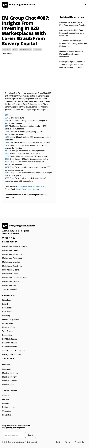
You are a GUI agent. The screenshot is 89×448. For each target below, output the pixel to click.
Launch (5, 304)
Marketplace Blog (9, 285)
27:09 (7, 156)
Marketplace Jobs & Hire (12, 266)
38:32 (7, 167)
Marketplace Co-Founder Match (15, 278)
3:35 (6, 121)
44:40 (7, 173)
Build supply (7, 308)
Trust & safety (7, 331)
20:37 (7, 145)
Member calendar (9, 381)
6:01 (6, 126)
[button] (85, 4)
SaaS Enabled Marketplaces (13, 351)
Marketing (6, 316)
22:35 (7, 151)
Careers (5, 403)
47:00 (7, 178)
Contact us (6, 411)
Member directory (9, 377)
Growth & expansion (10, 319)
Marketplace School (10, 274)
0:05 (6, 115)
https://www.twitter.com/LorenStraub (32, 186)
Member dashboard (10, 373)
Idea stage (6, 300)
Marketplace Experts (10, 270)
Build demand (7, 312)
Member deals (8, 385)
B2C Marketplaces (9, 343)
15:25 (7, 137)
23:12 (7, 154)
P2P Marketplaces (9, 339)
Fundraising (7, 335)
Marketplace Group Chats (12, 258)
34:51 (7, 162)
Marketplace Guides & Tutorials (15, 247)
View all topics (8, 358)
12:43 (7, 132)
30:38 (7, 159)
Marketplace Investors (11, 262)
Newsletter (6, 415)
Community (7, 369)
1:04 (6, 118)
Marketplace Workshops (12, 254)
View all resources (9, 289)
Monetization (7, 323)
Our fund (5, 399)
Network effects (8, 327)
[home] (39, 5)
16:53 (7, 143)
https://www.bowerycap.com (28, 189)
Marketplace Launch (10, 282)
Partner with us (8, 407)
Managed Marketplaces (11, 354)
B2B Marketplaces (9, 347)
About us (5, 395)
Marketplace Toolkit (10, 250)
